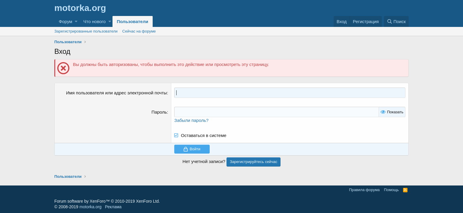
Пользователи (132, 21)
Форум (65, 21)
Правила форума (364, 190)
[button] (76, 21)
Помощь (391, 190)
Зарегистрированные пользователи (86, 31)
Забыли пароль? (191, 120)
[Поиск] (396, 21)
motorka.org (90, 206)
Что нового (94, 21)
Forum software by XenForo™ (107, 201)
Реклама (113, 206)
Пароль (159, 111)
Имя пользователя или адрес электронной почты (116, 92)
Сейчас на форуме (139, 31)
